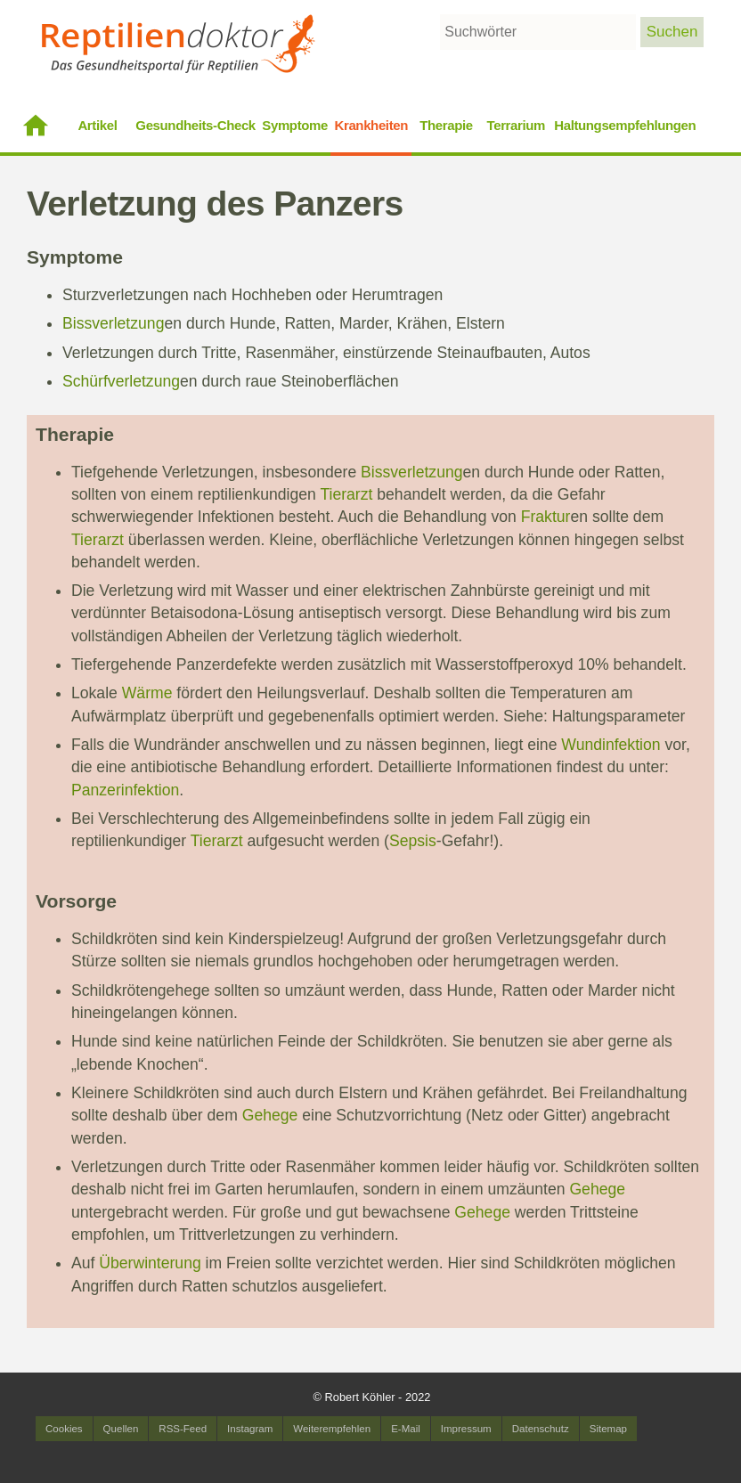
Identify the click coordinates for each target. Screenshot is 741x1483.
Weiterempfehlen (331, 1428)
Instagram (250, 1428)
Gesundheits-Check (195, 125)
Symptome (295, 125)
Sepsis (412, 841)
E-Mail (405, 1428)
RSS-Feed (183, 1428)
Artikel (97, 125)
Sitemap (608, 1428)
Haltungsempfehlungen (625, 125)
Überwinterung (149, 1263)
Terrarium (516, 125)
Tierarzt (346, 494)
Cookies (64, 1428)
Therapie (446, 125)
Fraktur (546, 517)
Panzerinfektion (125, 790)
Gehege (270, 1115)
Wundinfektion (610, 745)
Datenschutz (540, 1428)
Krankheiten (371, 125)
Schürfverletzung (121, 381)
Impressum (466, 1428)
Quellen (121, 1428)
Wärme (147, 693)
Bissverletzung (113, 323)
